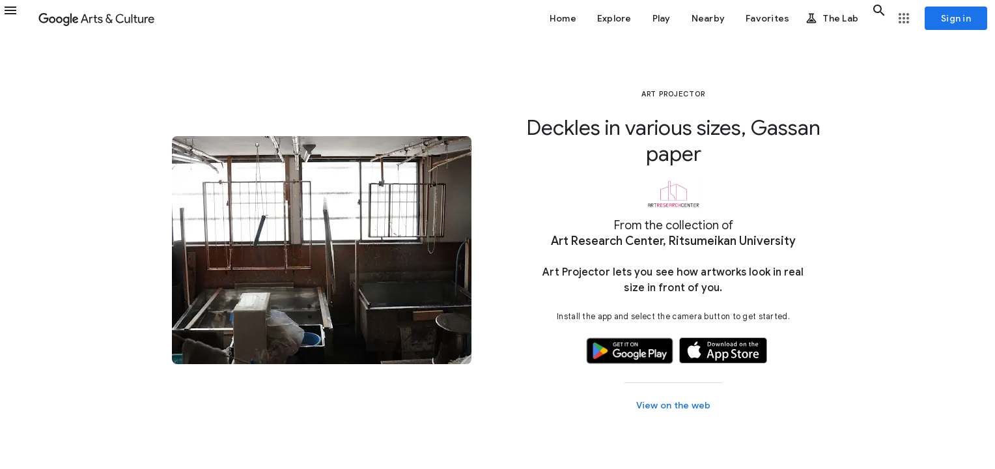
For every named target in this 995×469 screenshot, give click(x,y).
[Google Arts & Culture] (96, 18)
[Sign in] (956, 18)
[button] (18, 18)
